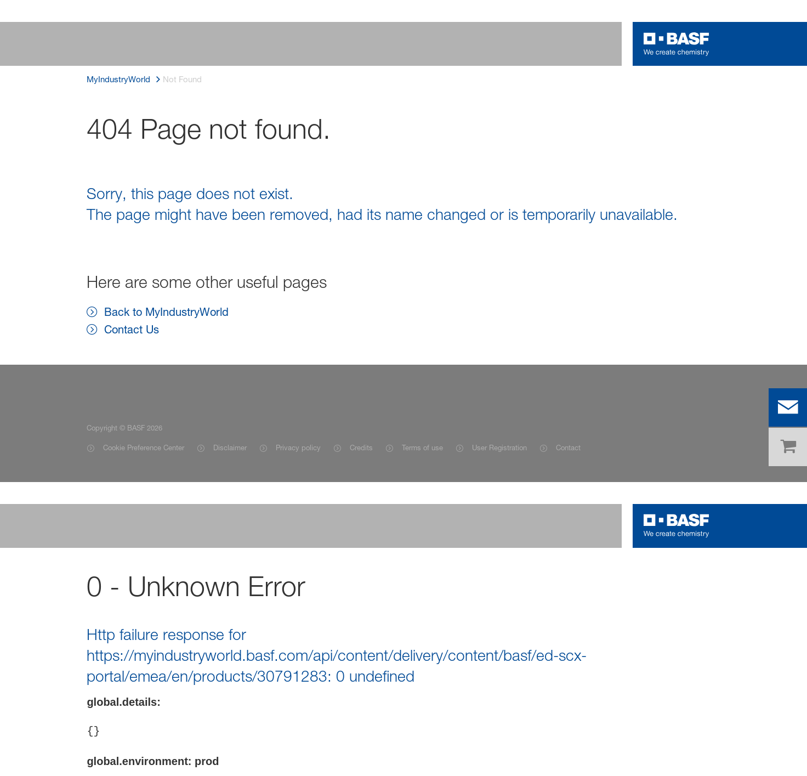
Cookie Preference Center (143, 447)
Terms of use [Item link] (422, 447)
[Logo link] (676, 44)
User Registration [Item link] (499, 447)
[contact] (788, 407)
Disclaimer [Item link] (230, 447)
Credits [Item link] (361, 447)
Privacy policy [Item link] (298, 447)
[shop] (788, 447)
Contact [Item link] (568, 447)
